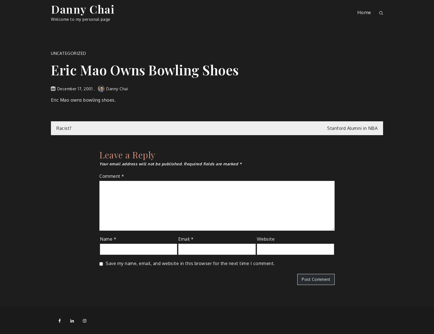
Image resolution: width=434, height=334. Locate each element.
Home (364, 12)
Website (266, 239)
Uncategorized (68, 53)
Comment (111, 176)
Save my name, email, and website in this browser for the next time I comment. (190, 263)
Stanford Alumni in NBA (352, 128)
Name (108, 239)
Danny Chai (83, 9)
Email (186, 239)
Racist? (64, 128)
